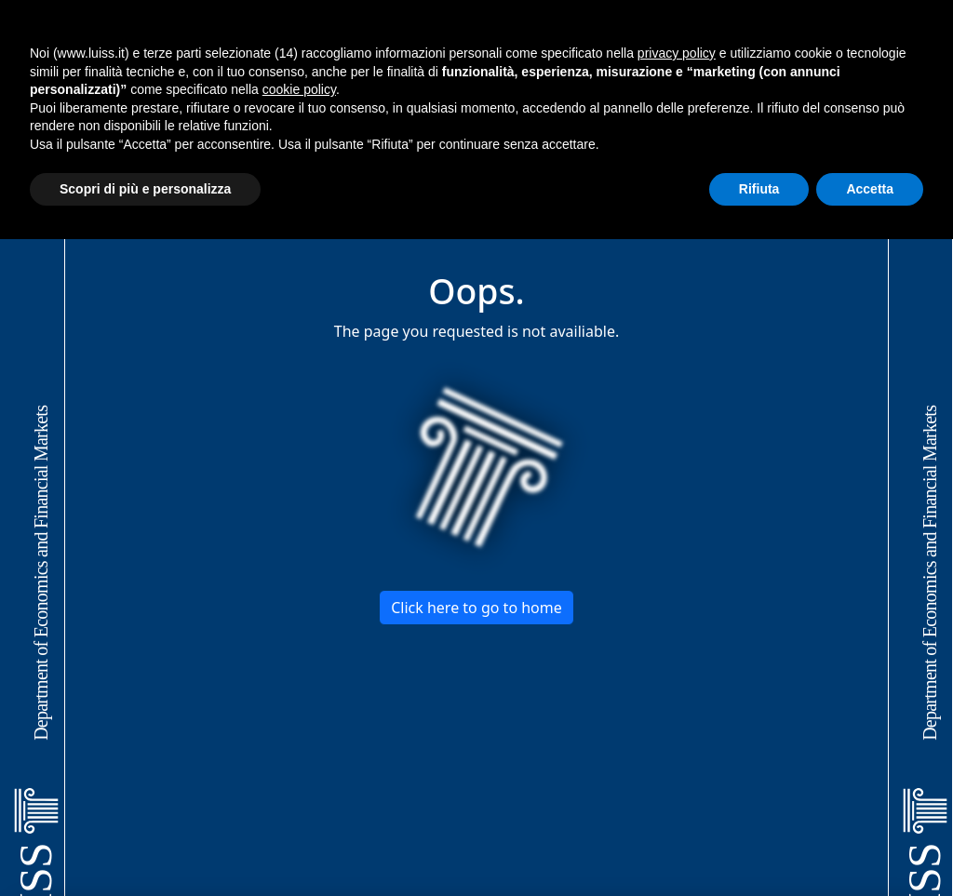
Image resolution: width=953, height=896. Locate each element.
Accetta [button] (869, 188)
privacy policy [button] (677, 53)
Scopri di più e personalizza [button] (145, 188)
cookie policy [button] (299, 89)
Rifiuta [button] (759, 188)
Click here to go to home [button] (476, 607)
